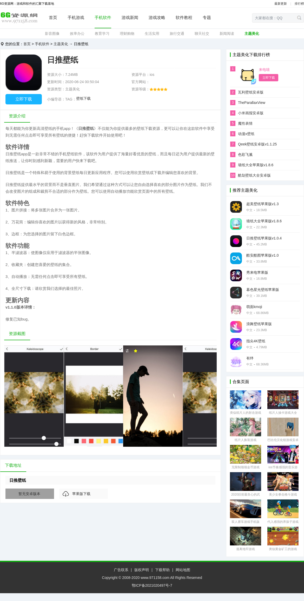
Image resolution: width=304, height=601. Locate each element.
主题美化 (251, 33)
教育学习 (102, 33)
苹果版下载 (81, 494)
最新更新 (280, 3)
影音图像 (52, 33)
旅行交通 (177, 33)
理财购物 (127, 33)
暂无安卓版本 (29, 494)
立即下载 (23, 99)
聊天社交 (202, 33)
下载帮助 (162, 570)
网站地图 (183, 570)
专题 (207, 17)
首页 (53, 17)
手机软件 (103, 17)
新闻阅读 (227, 33)
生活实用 (152, 33)
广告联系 (121, 570)
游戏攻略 (157, 17)
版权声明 (141, 570)
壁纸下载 (83, 98)
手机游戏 (76, 17)
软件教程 (184, 17)
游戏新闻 (130, 17)
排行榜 (299, 3)
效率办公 (77, 33)
